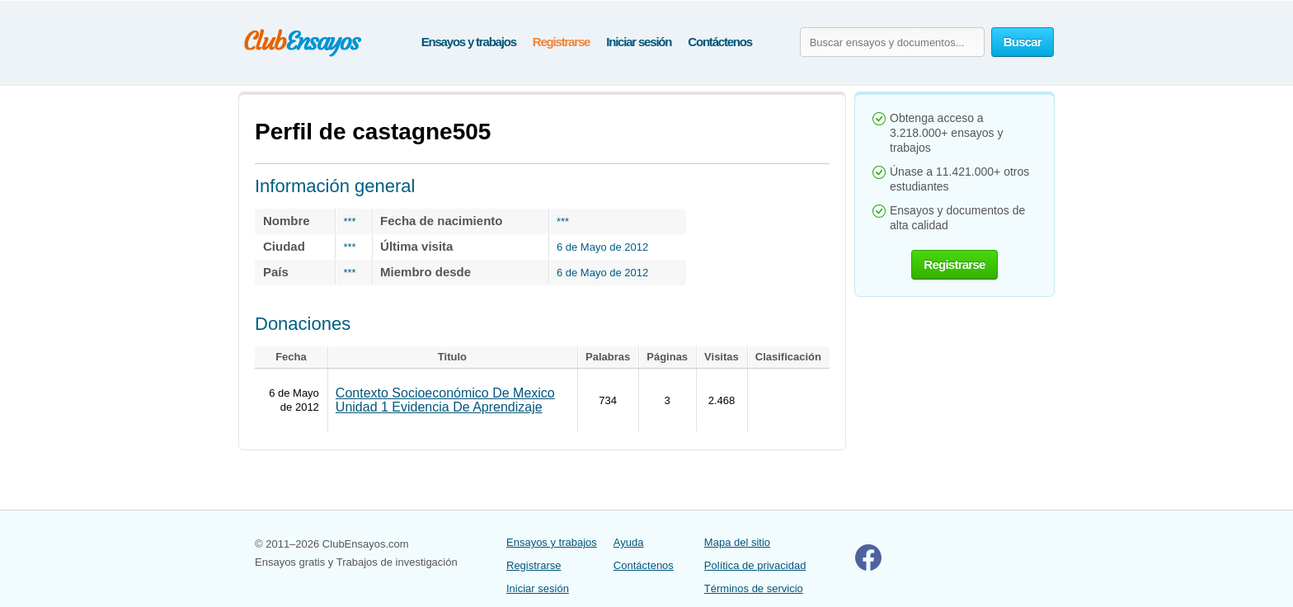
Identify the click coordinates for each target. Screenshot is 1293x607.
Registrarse (561, 42)
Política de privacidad (755, 565)
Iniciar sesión (638, 42)
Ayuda (629, 542)
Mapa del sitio (737, 542)
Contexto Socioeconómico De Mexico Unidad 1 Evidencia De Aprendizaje (445, 400)
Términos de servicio (753, 588)
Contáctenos (720, 42)
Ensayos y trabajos (468, 42)
